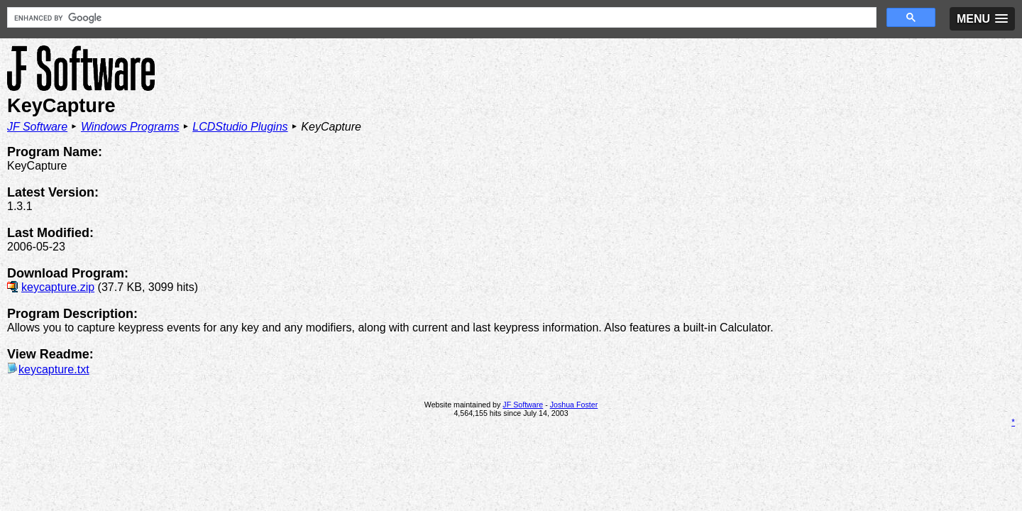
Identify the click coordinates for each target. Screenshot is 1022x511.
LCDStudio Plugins (239, 92)
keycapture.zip (57, 252)
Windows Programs (130, 92)
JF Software (37, 92)
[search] (336, 17)
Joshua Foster (574, 370)
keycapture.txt (48, 335)
